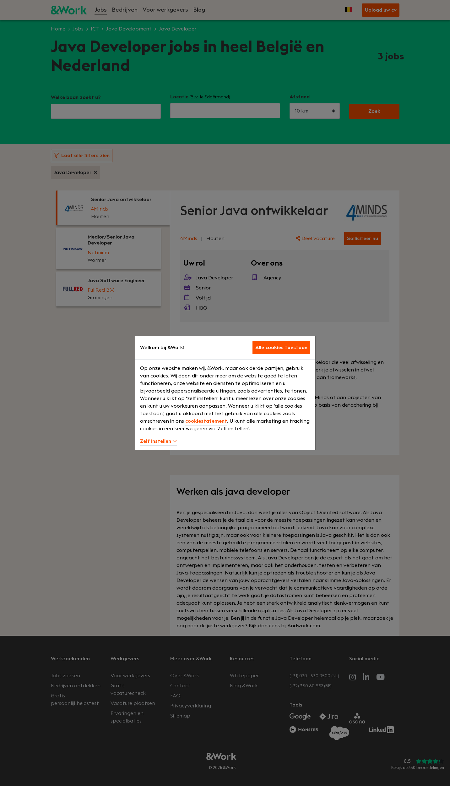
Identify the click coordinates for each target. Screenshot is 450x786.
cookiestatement (206, 421)
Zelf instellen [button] (158, 441)
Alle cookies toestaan (281, 347)
